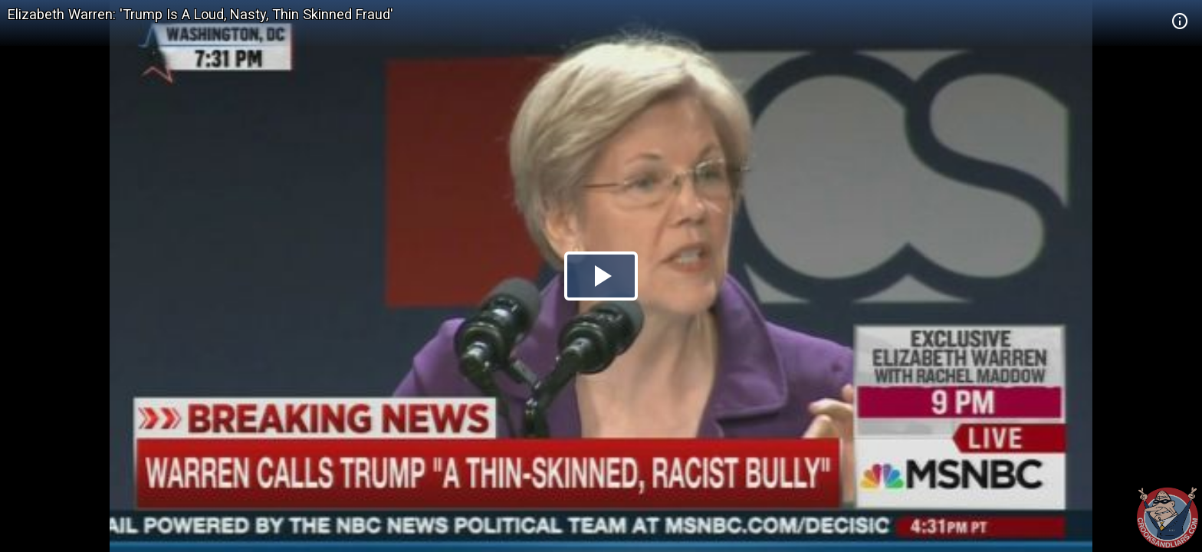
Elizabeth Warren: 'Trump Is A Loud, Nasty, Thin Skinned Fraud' (200, 14)
